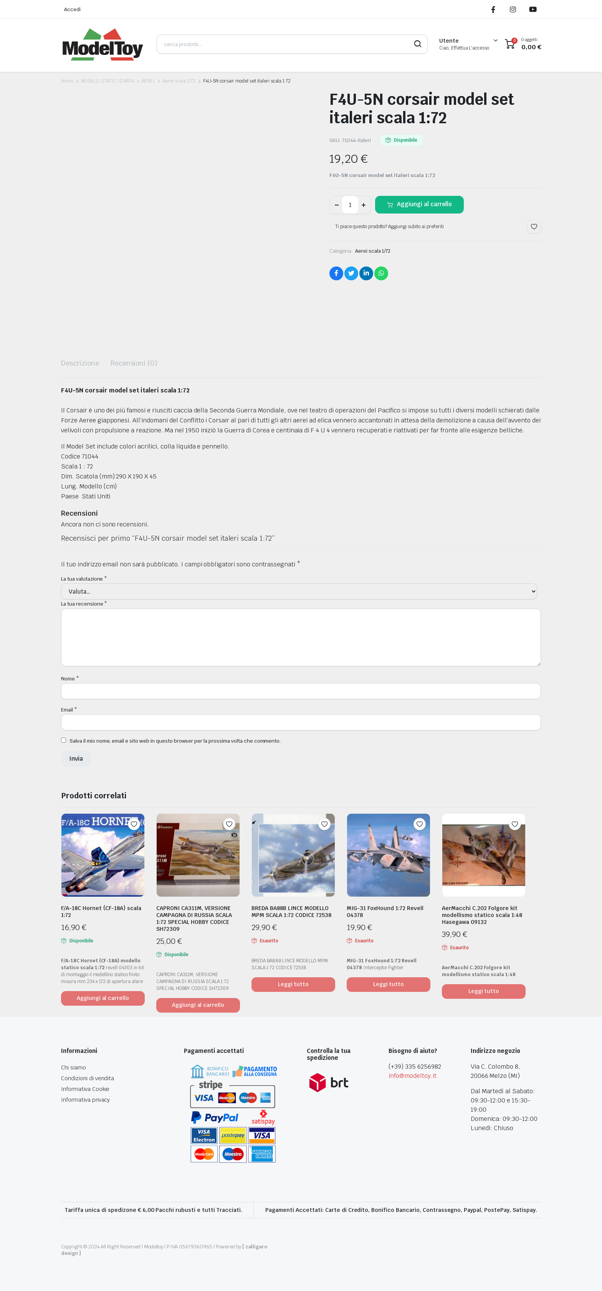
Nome (70, 678)
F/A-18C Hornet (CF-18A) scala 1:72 (101, 912)
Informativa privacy (85, 1099)
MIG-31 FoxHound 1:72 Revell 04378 (385, 912)
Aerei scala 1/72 (178, 81)
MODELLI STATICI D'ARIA (107, 81)
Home (67, 81)
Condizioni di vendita (87, 1078)
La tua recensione (84, 604)
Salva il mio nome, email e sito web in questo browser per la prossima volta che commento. (175, 741)
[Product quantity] (350, 205)
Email (69, 710)
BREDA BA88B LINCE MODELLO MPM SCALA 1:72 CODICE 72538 (291, 912)
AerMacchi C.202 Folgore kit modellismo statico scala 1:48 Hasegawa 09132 (482, 915)
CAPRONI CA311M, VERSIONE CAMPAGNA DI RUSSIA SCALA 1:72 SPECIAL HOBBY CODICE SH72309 (194, 918)
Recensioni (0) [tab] (134, 363)
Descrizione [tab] (80, 363)
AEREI (148, 81)
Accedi (72, 9)
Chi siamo (73, 1067)
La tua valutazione (84, 579)
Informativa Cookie (85, 1089)
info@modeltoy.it (413, 1076)
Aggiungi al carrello (424, 204)
